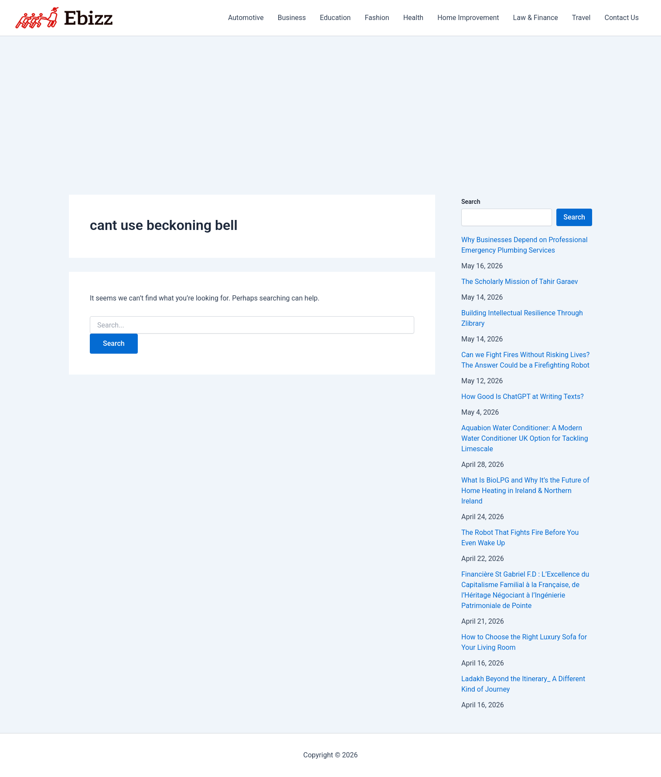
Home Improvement (468, 18)
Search (470, 201)
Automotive (246, 18)
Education (335, 18)
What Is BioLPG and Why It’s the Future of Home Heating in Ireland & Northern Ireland (525, 490)
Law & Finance (535, 18)
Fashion (377, 18)
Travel (581, 18)
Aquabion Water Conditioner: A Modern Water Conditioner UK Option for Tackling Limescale (524, 438)
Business (292, 18)
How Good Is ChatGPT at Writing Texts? (522, 396)
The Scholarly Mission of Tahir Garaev (519, 281)
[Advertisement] (330, 101)
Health (413, 18)
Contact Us (621, 18)
